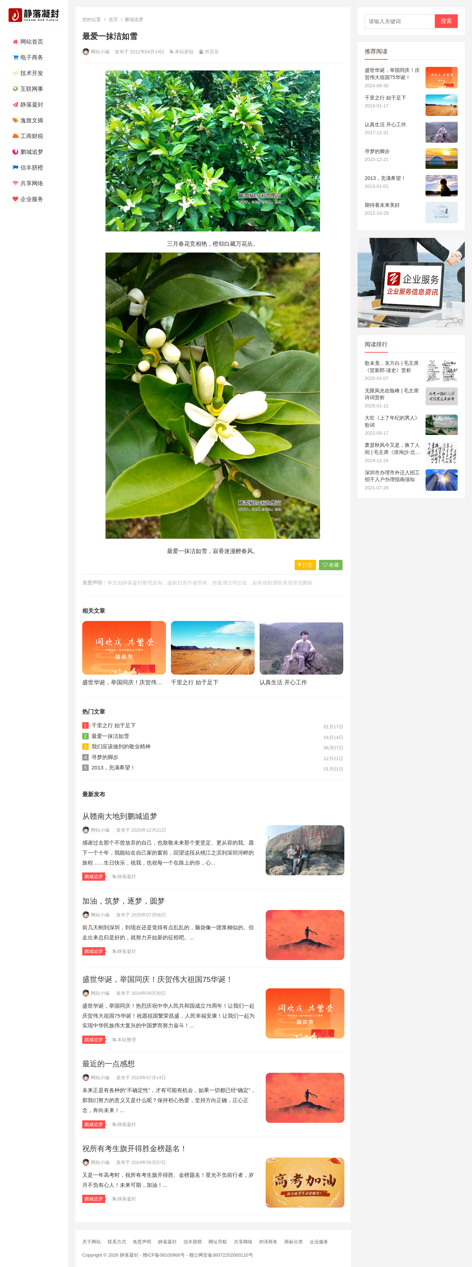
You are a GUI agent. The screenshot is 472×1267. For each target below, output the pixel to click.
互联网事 (27, 89)
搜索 (446, 21)
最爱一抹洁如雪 (110, 736)
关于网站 (91, 1241)
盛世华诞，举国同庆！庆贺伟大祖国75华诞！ (139, 682)
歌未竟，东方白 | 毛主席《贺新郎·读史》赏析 (392, 366)
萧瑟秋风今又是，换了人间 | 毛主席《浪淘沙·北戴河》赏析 (392, 449)
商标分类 (293, 1241)
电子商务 (27, 57)
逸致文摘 (27, 120)
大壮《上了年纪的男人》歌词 (392, 421)
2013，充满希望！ (114, 767)
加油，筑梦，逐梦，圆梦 (123, 901)
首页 (113, 19)
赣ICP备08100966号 (164, 1255)
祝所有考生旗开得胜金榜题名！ (134, 1148)
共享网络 (27, 183)
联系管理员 (290, 583)
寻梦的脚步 (105, 757)
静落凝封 (27, 105)
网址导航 (217, 1241)
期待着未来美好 (382, 205)
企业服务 (27, 199)
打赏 (305, 565)
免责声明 (142, 1241)
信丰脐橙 (27, 168)
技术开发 (27, 73)
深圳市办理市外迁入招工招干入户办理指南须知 (392, 476)
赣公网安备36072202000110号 (221, 1255)
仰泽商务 (268, 1241)
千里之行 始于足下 (194, 682)
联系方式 (117, 1241)
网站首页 (27, 42)
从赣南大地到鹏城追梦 (119, 816)
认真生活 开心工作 (283, 682)
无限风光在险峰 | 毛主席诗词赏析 (392, 394)
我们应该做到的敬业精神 (121, 746)
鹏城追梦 (27, 152)
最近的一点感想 (108, 1064)
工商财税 (27, 136)
